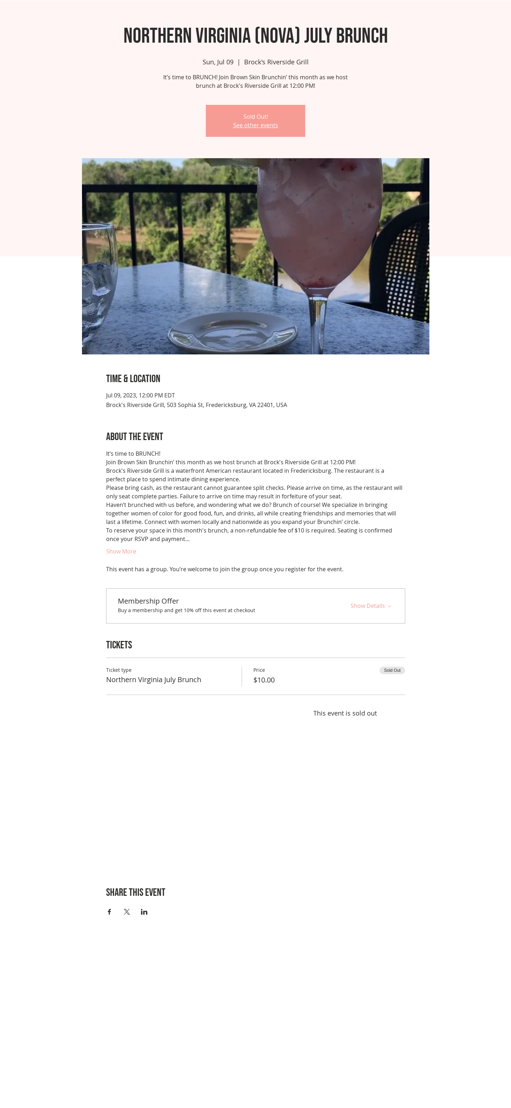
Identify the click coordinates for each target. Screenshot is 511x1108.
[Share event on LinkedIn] (144, 912)
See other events (255, 125)
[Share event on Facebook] (109, 912)
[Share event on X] (126, 912)
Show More (121, 551)
